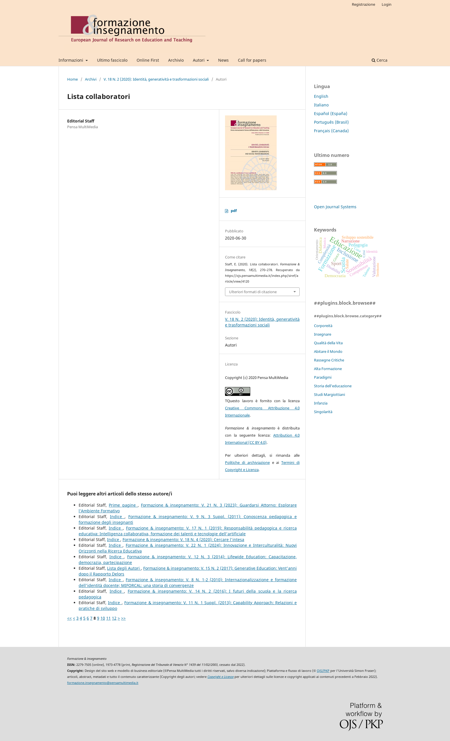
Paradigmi (322, 377)
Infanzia (320, 403)
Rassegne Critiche (329, 360)
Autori (199, 60)
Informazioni (71, 60)
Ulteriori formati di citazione (253, 291)
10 (102, 618)
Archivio (176, 60)
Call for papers (252, 60)
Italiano (321, 105)
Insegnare (322, 334)
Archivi (90, 79)
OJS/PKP (323, 671)
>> (123, 618)
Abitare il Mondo (328, 351)
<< (69, 618)
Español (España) (330, 113)
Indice (117, 516)
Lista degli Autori (124, 568)
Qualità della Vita (328, 342)
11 (108, 618)
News (223, 60)
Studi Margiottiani (329, 394)
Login (386, 4)
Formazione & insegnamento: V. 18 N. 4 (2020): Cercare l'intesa (183, 539)
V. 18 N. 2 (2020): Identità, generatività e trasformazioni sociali (156, 79)
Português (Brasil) (331, 122)
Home (72, 79)
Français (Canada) (331, 130)
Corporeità (323, 325)
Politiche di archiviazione (247, 462)
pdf (234, 210)
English (321, 96)
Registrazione (363, 4)
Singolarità (323, 411)
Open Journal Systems (335, 206)
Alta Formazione (328, 368)
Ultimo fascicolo (112, 60)
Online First (148, 60)
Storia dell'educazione (333, 385)
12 (114, 618)
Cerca (379, 60)
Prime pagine (123, 505)
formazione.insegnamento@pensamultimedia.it (102, 683)
